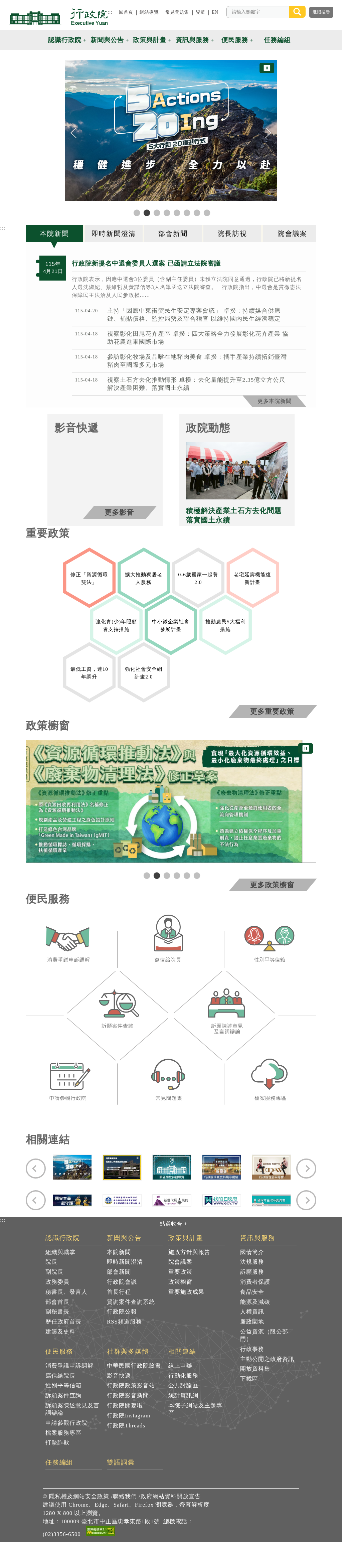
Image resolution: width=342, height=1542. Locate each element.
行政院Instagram (128, 1415)
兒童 (200, 12)
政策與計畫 (185, 1238)
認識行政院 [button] (64, 39)
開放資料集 (255, 1369)
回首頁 (126, 12)
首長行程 (119, 1292)
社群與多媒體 (128, 1351)
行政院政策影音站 (131, 1385)
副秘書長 (57, 1311)
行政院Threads (126, 1425)
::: (110, 12)
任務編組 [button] (277, 39)
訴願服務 (252, 1272)
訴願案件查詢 (63, 1395)
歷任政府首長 (63, 1322)
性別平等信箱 (63, 1385)
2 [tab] (156, 875)
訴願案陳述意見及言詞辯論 (72, 1409)
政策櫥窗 (180, 1282)
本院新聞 (119, 1252)
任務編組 (59, 1462)
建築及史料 (60, 1332)
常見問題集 (177, 12)
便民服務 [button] (234, 39)
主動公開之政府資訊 (267, 1359)
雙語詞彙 (121, 1462)
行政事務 (252, 1349)
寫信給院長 (60, 1376)
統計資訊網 (183, 1395)
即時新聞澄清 (125, 1262)
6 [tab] (196, 875)
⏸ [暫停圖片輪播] (267, 67)
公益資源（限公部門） (264, 1335)
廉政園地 (252, 1322)
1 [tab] (146, 875)
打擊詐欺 (57, 1442)
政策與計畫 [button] (149, 39)
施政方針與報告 (189, 1252)
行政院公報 (122, 1311)
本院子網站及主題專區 (195, 1409)
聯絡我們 (125, 1496)
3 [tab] (166, 875)
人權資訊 (252, 1311)
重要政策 (180, 1272)
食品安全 (252, 1292)
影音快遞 (119, 1376)
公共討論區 (183, 1385)
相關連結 (182, 1351)
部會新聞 (119, 1272)
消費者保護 (255, 1282)
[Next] (268, 133)
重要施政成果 (186, 1292)
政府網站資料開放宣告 (171, 1496)
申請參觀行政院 (66, 1423)
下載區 (249, 1379)
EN (215, 12)
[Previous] (73, 133)
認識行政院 (62, 1238)
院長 (51, 1262)
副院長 (54, 1272)
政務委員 (57, 1282)
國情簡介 (252, 1252)
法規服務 (252, 1262)
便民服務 (59, 1351)
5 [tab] (186, 875)
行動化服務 (183, 1376)
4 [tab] (176, 875)
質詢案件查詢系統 (131, 1302)
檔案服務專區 (63, 1433)
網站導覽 (149, 12)
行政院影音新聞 (128, 1395)
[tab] (55, 233)
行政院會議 (122, 1282)
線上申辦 (180, 1366)
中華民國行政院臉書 (134, 1366)
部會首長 (57, 1302)
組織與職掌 (60, 1252)
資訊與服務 (257, 1238)
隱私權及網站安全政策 (79, 1496)
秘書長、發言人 (66, 1292)
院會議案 (180, 1262)
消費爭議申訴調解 (69, 1366)
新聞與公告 (124, 1238)
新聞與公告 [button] (107, 39)
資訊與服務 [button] (192, 39)
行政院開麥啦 (125, 1405)
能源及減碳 (255, 1302)
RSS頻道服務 (124, 1322)
